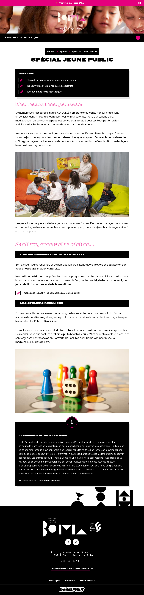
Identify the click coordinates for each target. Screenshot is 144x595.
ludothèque (34, 223)
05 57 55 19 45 (72, 561)
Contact (70, 580)
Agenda (64, 51)
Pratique (54, 580)
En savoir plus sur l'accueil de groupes (39, 480)
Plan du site (87, 580)
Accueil (51, 51)
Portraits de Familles (66, 338)
